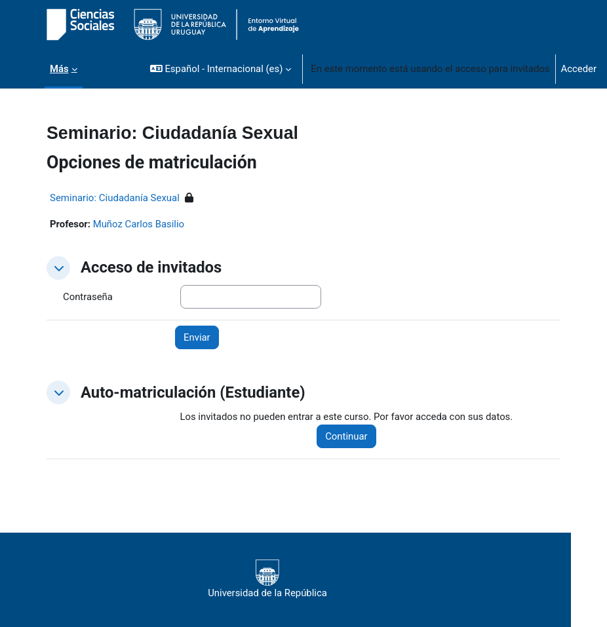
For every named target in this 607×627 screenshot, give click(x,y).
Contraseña (88, 297)
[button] (221, 68)
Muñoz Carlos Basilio (138, 224)
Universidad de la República (267, 579)
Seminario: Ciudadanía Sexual (115, 198)
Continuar (346, 436)
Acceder (579, 69)
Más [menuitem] (59, 69)
